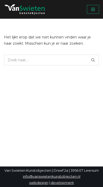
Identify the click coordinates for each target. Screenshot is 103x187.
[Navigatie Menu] (93, 9)
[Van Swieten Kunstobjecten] (26, 9)
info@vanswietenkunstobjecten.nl (51, 176)
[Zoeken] (45, 60)
